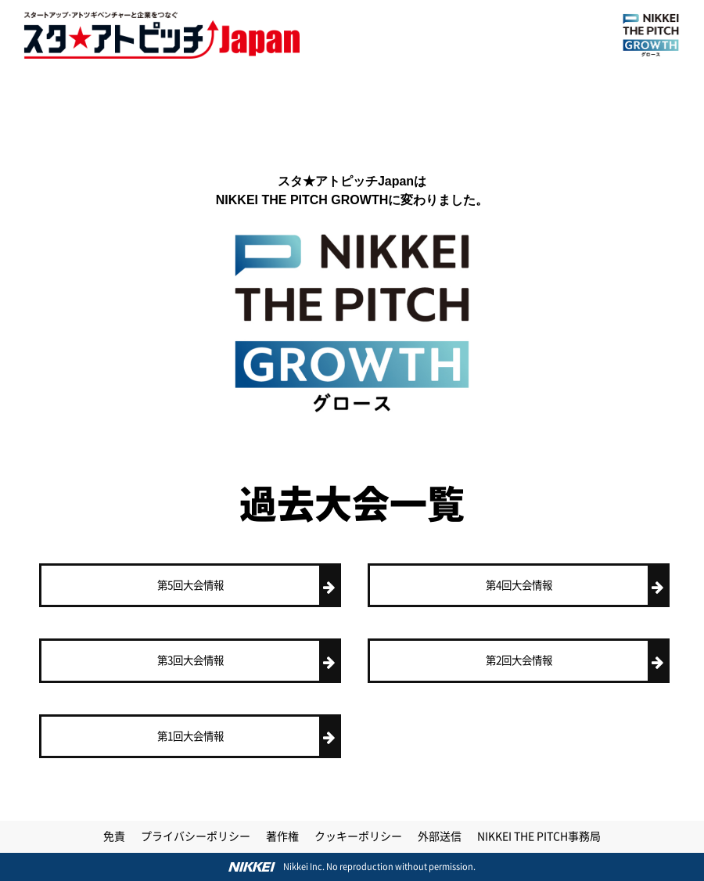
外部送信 (440, 836)
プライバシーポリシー (195, 836)
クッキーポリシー (358, 836)
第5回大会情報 (248, 586)
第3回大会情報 (248, 661)
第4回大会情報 (577, 586)
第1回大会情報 (248, 737)
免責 (114, 836)
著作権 (282, 836)
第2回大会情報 (577, 661)
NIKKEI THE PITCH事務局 (539, 836)
